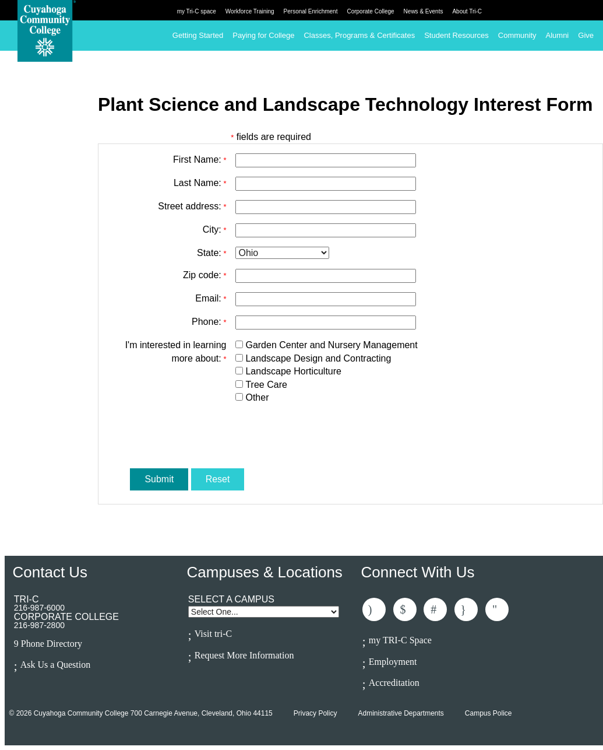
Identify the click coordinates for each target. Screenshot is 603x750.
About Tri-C (467, 11)
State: (211, 253)
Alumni (557, 35)
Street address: (192, 206)
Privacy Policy (315, 713)
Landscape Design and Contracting (318, 358)
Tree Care (266, 385)
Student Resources (456, 35)
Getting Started (197, 35)
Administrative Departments (400, 713)
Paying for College (263, 35)
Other (257, 397)
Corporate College (370, 11)
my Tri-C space (196, 11)
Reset (218, 479)
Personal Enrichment (311, 11)
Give (586, 35)
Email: (210, 298)
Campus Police (488, 713)
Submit (159, 479)
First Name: (199, 159)
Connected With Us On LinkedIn (435, 609)
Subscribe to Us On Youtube (497, 609)
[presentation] (323, 436)
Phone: (209, 322)
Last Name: (200, 183)
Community (517, 35)
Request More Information (244, 655)
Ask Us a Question (55, 665)
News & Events (423, 11)
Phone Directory (51, 644)
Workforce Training (249, 11)
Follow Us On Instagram (466, 609)
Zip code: (204, 275)
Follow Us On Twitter (405, 609)
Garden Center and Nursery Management (331, 345)
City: (215, 229)
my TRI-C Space (400, 640)
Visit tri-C (213, 634)
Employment (393, 662)
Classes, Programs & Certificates (359, 35)
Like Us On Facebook (374, 609)
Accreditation (394, 683)
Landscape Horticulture (293, 371)
